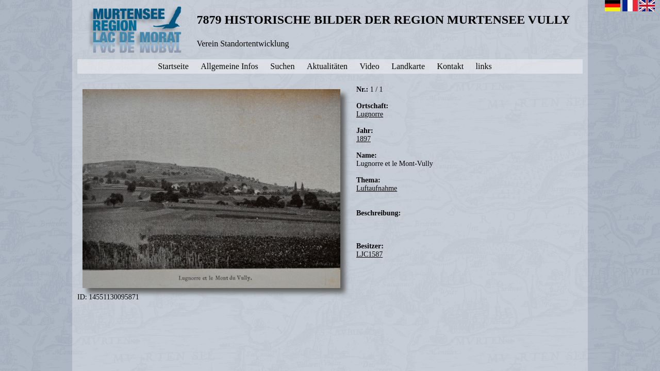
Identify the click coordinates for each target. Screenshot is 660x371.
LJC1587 (369, 254)
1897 (363, 139)
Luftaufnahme (376, 188)
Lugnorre (369, 114)
